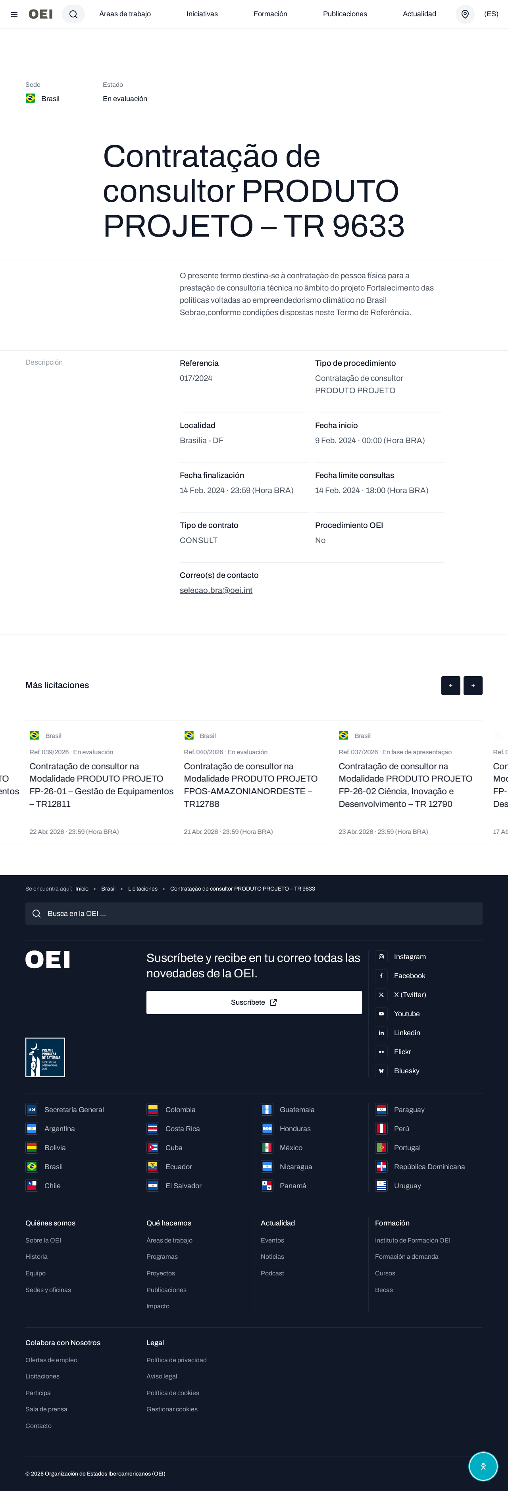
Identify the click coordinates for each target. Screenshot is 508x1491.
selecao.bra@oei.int (216, 590)
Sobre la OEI (43, 1240)
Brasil (108, 889)
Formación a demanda (407, 1256)
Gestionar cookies (172, 1409)
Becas (384, 1289)
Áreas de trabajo (125, 14)
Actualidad (419, 14)
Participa (38, 1393)
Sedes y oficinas (48, 1289)
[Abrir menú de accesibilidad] (483, 1466)
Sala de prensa (46, 1409)
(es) (491, 14)
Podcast (272, 1273)
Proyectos (160, 1273)
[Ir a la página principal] (40, 14)
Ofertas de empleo (51, 1360)
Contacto (38, 1425)
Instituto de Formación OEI (412, 1240)
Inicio (82, 889)
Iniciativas (202, 14)
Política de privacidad (176, 1360)
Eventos (272, 1240)
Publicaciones (345, 14)
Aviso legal (161, 1376)
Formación (270, 14)
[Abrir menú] (14, 14)
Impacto (157, 1306)
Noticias (272, 1256)
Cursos (385, 1273)
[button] (450, 685)
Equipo (35, 1273)
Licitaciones (143, 889)
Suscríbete (254, 1002)
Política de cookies (172, 1393)
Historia (36, 1256)
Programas (162, 1256)
